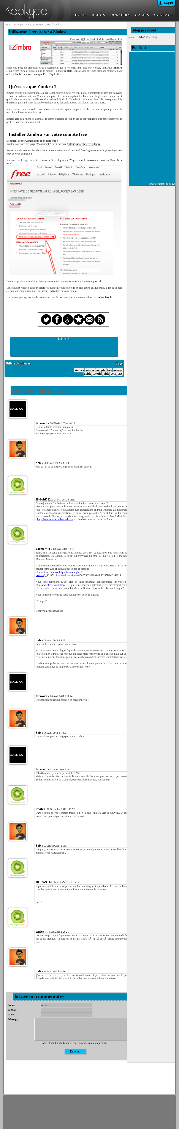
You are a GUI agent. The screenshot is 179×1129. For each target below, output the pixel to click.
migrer (117, 370)
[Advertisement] (64, 347)
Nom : (11, 1005)
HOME (81, 15)
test (120, 373)
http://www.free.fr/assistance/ (51, 584)
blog (8, 24)
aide (106, 373)
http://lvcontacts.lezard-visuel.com (55, 519)
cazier (40, 931)
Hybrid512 (43, 499)
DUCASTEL (45, 882)
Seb (83, 38)
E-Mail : (13, 1009)
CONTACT (163, 15)
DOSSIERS (120, 15)
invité (40, 809)
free (109, 370)
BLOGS (98, 15)
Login (168, 3)
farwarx (41, 423)
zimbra (79, 370)
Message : (13, 1019)
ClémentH (43, 548)
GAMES (142, 15)
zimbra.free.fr (104, 297)
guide (87, 373)
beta (113, 373)
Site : (11, 1014)
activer (90, 370)
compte (100, 370)
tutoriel (97, 373)
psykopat (19, 24)
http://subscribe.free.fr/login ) (84, 143)
